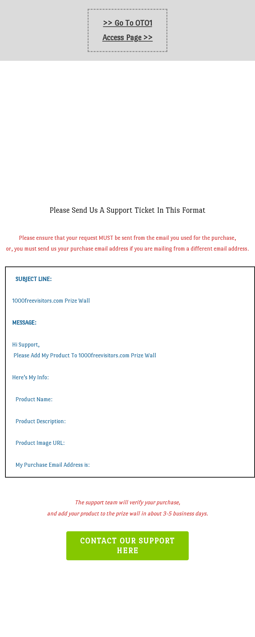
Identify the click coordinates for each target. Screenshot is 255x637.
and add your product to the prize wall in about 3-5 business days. (127, 513)
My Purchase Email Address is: (53, 465)
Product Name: (35, 399)
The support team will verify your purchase (127, 502)
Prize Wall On (127, 138)
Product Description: (41, 421)
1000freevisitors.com (149, 138)
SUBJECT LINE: (33, 279)
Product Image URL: (40, 443)
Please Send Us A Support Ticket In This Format (127, 210)
